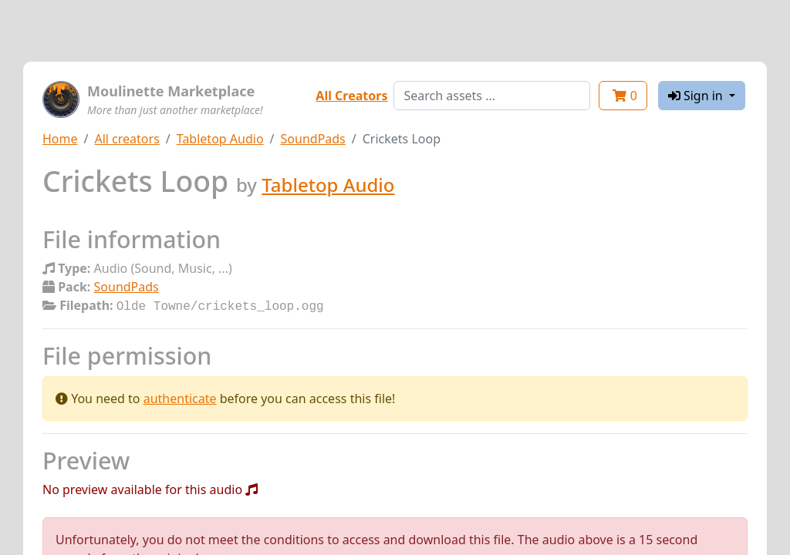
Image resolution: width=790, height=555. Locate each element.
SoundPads (313, 138)
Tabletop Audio (220, 138)
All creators (126, 138)
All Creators (351, 95)
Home (60, 138)
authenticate (180, 396)
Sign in (697, 95)
